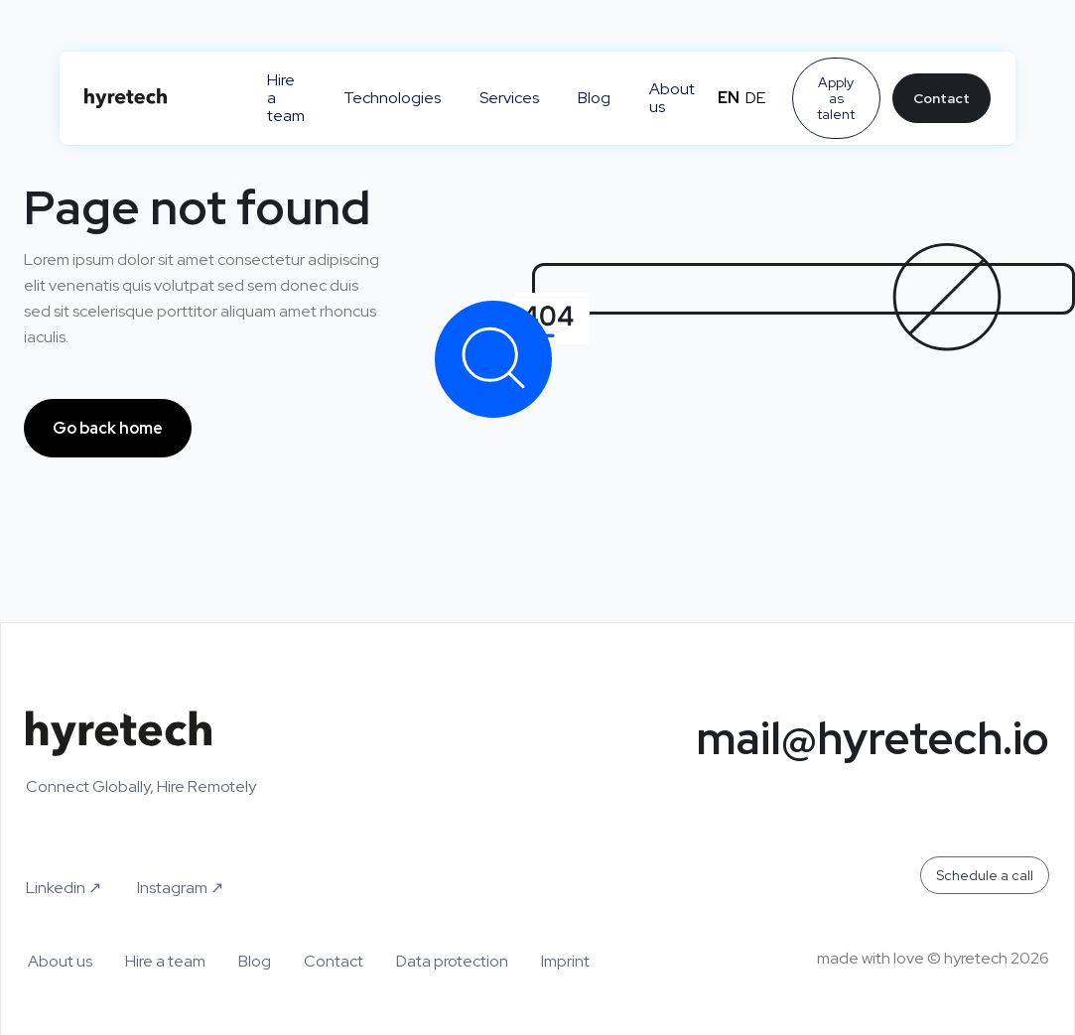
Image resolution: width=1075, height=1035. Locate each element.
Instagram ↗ (180, 887)
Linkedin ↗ (63, 887)
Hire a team (286, 98)
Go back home (108, 428)
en (728, 97)
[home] (155, 98)
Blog (594, 98)
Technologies (392, 98)
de (755, 97)
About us (672, 98)
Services (509, 98)
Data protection (452, 961)
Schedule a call (984, 875)
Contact (941, 98)
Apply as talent (836, 98)
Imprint (565, 961)
